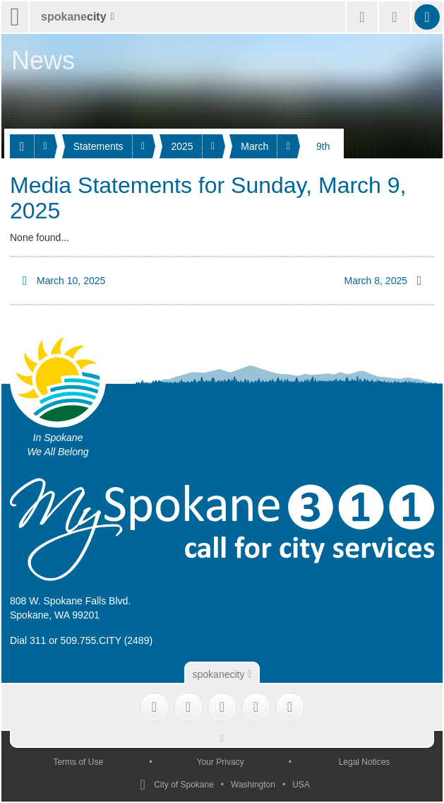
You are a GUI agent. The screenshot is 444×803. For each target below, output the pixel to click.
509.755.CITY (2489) (107, 640)
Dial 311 (28, 640)
